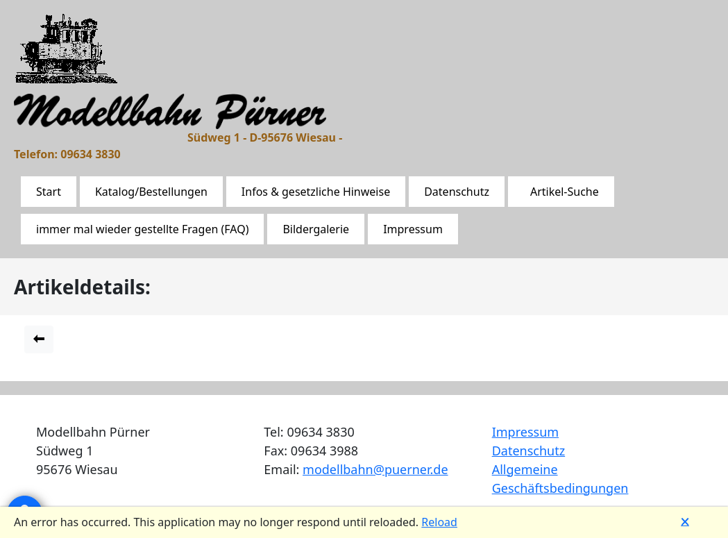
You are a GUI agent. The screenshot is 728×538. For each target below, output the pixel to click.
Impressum (413, 229)
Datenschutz (456, 191)
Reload (439, 522)
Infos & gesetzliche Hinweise (316, 191)
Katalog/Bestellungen (151, 191)
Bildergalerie (315, 229)
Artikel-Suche (564, 191)
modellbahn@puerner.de (375, 469)
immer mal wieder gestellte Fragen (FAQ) (142, 229)
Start (48, 191)
